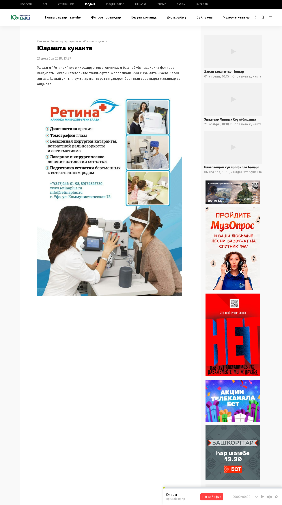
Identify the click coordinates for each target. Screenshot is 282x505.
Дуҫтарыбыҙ (176, 17)
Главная (41, 41)
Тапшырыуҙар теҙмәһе (63, 17)
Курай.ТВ (202, 4)
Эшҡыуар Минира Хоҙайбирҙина (230, 119)
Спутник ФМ (66, 4)
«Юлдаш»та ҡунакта (95, 41)
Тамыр (162, 4)
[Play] (262, 497)
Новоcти (26, 4)
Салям (181, 4)
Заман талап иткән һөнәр (224, 72)
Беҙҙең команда (144, 17)
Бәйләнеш (205, 17)
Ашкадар (141, 4)
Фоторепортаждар (106, 17)
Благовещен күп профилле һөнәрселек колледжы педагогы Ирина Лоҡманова (233, 167)
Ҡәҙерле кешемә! (237, 17)
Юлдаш (90, 4)
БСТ (45, 4)
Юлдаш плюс (115, 4)
